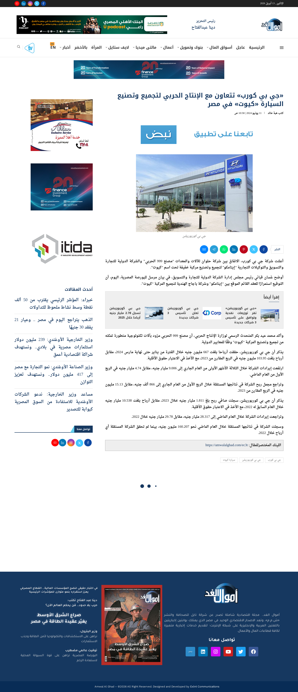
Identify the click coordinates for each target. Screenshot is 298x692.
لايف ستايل (118, 47)
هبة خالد (273, 113)
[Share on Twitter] (254, 249)
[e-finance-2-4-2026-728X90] (149, 64)
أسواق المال (220, 47)
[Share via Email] (204, 249)
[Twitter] (36, 3)
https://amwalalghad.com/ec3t (226, 445)
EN (53, 47)
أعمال (168, 47)
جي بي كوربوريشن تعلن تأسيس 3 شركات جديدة (182, 313)
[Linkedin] (23, 3)
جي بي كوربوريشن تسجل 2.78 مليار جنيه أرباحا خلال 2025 (125, 313)
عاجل (240, 47)
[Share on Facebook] (264, 249)
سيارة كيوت (229, 460)
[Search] (19, 48)
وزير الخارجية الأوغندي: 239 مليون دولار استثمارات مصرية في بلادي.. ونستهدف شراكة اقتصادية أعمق (53, 347)
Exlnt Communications (204, 686)
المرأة (96, 47)
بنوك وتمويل (191, 47)
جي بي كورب (274, 460)
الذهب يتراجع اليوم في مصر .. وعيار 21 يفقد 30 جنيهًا (53, 323)
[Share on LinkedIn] (234, 249)
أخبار (66, 47)
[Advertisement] (149, 532)
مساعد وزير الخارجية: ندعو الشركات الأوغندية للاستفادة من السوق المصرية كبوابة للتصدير (53, 402)
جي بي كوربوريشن (251, 460)
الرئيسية (256, 47)
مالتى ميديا (146, 47)
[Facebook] (43, 3)
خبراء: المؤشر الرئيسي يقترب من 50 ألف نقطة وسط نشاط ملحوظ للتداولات (53, 304)
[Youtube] (16, 3)
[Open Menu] (282, 48)
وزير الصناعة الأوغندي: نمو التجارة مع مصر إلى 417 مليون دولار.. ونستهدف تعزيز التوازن (53, 374)
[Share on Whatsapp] (224, 249)
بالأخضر (80, 47)
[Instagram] (30, 3)
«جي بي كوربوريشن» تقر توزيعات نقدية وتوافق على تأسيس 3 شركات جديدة (240, 315)
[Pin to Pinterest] (244, 249)
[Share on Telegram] (214, 249)
